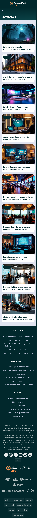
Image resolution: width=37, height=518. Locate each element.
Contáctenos (18, 416)
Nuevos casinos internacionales (18, 377)
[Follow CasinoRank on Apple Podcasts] (30, 455)
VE (18, 460)
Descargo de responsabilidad (18, 413)
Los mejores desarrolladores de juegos (18, 385)
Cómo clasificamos (18, 405)
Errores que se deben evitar (18, 367)
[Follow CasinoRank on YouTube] (21, 455)
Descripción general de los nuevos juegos (18, 370)
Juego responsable (18, 374)
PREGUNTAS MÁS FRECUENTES (18, 409)
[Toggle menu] (3, 4)
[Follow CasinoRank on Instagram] (11, 455)
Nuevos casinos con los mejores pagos (18, 353)
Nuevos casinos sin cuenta (18, 349)
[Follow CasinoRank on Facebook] (6, 455)
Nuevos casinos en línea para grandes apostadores (16, 344)
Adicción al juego (18, 381)
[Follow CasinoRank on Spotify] (25, 455)
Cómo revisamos (18, 402)
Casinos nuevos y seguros (18, 340)
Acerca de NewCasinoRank (18, 398)
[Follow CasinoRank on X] (16, 455)
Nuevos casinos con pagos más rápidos (18, 336)
